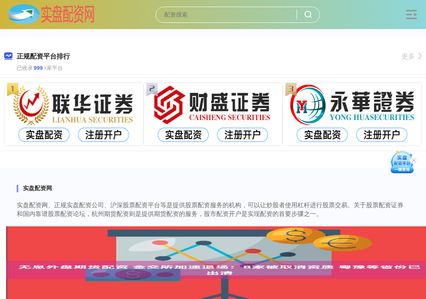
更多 (411, 56)
